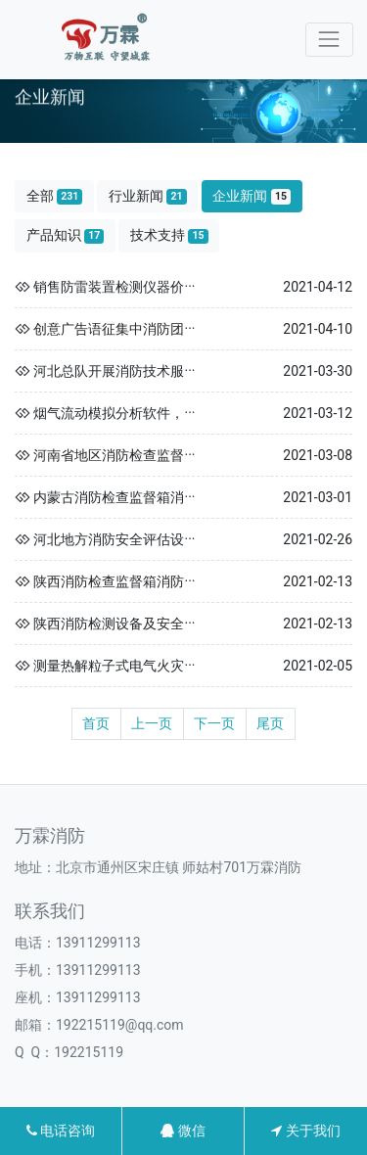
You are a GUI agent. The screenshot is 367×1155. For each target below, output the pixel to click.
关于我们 (305, 1130)
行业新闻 (148, 196)
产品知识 (65, 235)
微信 (183, 1130)
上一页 (151, 723)
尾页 (270, 723)
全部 (54, 196)
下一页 (214, 723)
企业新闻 (251, 196)
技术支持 (169, 235)
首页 (96, 723)
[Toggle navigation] (329, 40)
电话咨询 (60, 1130)
